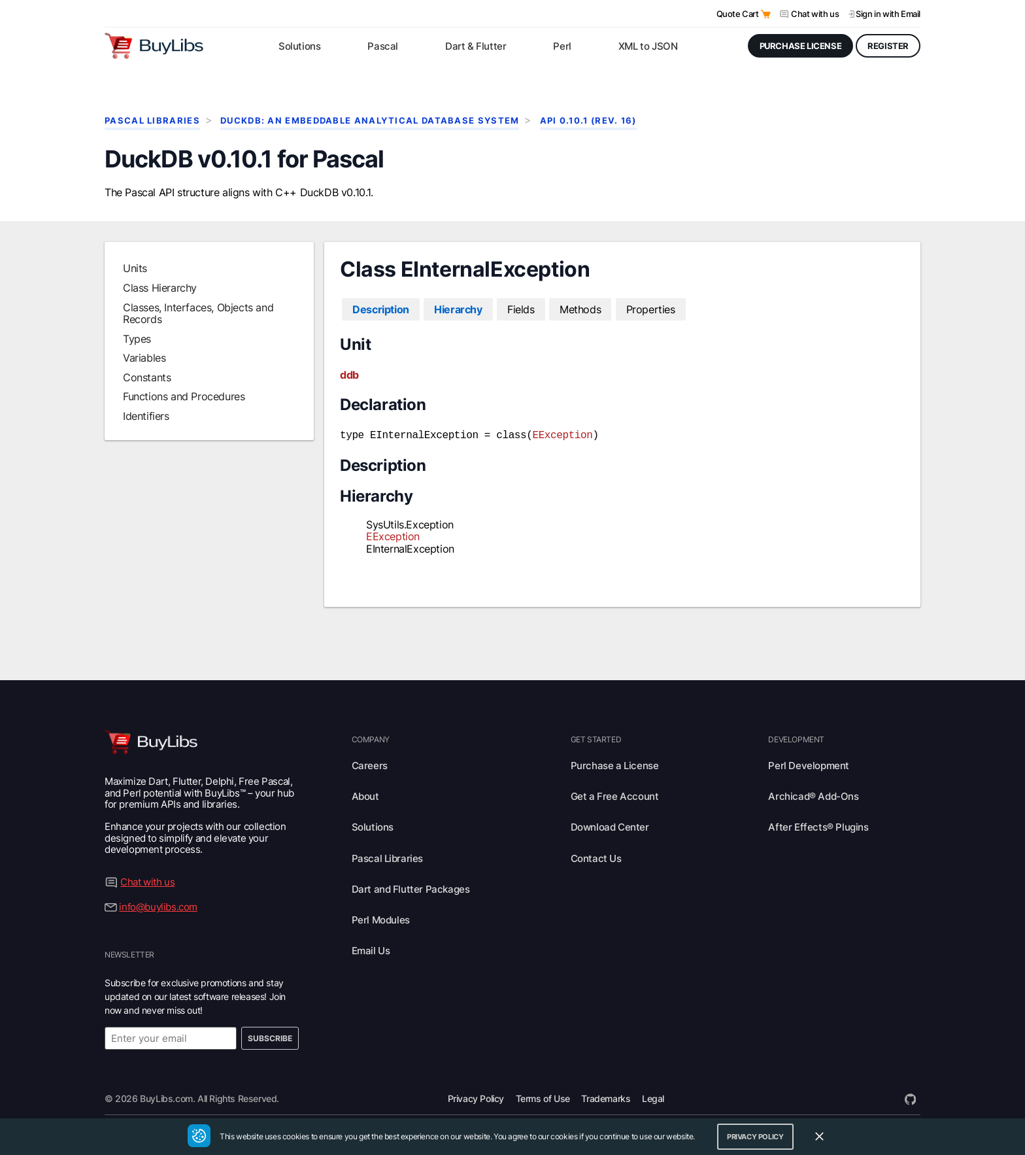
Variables (144, 357)
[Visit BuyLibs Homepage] (154, 46)
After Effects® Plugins (818, 826)
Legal (653, 1097)
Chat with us (815, 14)
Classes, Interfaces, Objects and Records (198, 313)
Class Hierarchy (160, 287)
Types (137, 338)
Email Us (371, 950)
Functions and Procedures (183, 396)
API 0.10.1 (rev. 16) (588, 121)
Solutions (373, 826)
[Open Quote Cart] (766, 14)
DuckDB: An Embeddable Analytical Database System (369, 121)
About (365, 795)
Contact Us (596, 857)
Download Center (610, 826)
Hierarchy (458, 309)
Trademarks (605, 1097)
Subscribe (270, 1037)
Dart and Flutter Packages (411, 888)
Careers (370, 764)
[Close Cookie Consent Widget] (819, 1136)
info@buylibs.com (158, 905)
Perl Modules (381, 918)
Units (135, 268)
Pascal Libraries (152, 121)
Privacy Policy (476, 1097)
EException (562, 434)
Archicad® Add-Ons (813, 795)
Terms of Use (543, 1097)
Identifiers (146, 415)
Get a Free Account (615, 795)
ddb (349, 374)
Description (380, 309)
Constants (147, 377)
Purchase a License (615, 764)
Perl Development (808, 764)
